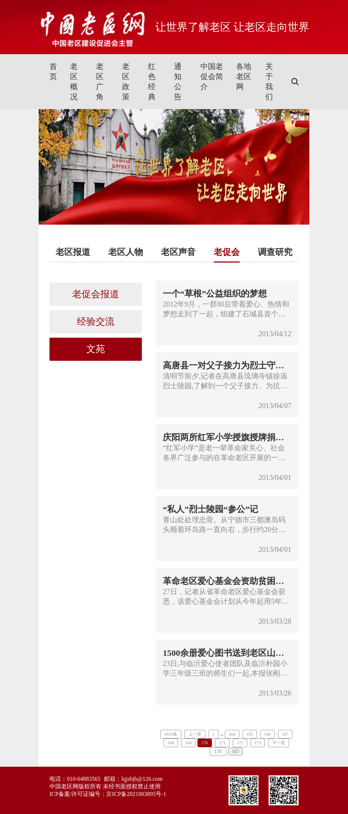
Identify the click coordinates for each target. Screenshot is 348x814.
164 (232, 734)
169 (188, 742)
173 (258, 742)
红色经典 (152, 81)
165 (250, 734)
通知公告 (178, 81)
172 (240, 742)
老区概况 (74, 81)
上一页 (194, 734)
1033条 (170, 734)
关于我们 (269, 81)
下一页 (278, 742)
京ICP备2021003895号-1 (136, 794)
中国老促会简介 (211, 76)
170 (204, 742)
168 (171, 742)
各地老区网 (243, 76)
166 (267, 734)
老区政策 (126, 81)
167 (285, 734)
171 (222, 742)
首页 (53, 71)
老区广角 (100, 81)
